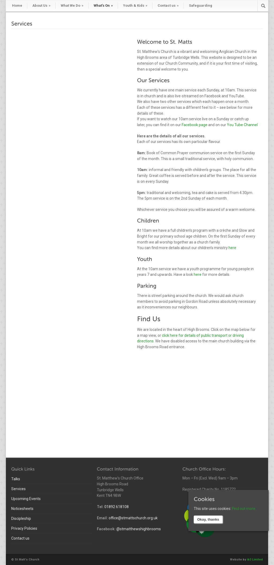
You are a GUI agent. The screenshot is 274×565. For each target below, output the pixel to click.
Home (17, 5)
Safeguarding (200, 5)
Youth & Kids (135, 5)
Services (18, 489)
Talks (15, 479)
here (232, 248)
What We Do (72, 5)
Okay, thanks (208, 519)
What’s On (103, 5)
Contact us (168, 5)
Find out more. (244, 508)
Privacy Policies (24, 528)
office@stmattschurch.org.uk (133, 518)
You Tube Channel (242, 125)
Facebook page (194, 125)
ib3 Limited (255, 559)
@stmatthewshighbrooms (138, 529)
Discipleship (21, 518)
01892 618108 (116, 507)
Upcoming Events (26, 499)
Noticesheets (22, 508)
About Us (41, 5)
